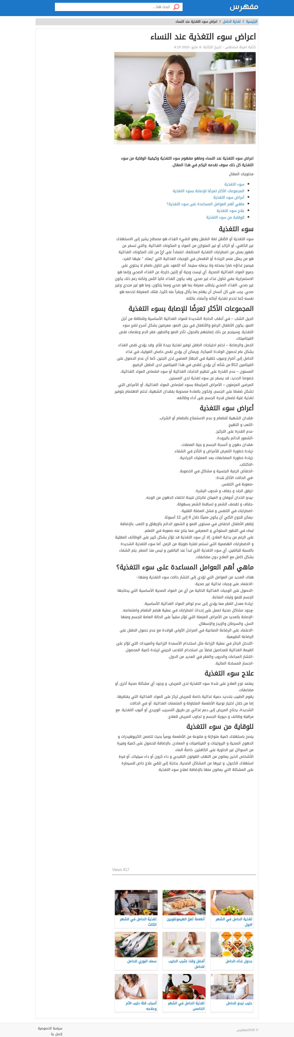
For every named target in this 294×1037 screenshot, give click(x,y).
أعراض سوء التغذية (228, 197)
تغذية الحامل (231, 22)
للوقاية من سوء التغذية (225, 217)
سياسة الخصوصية (50, 1028)
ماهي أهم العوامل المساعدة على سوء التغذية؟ (205, 204)
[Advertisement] (184, 821)
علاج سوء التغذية (230, 210)
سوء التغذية (234, 184)
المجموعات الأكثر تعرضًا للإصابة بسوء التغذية (208, 190)
